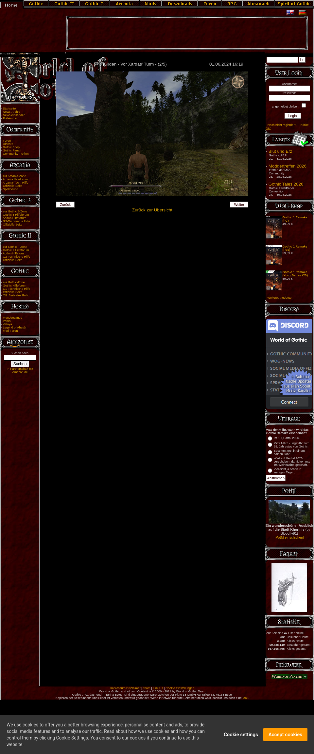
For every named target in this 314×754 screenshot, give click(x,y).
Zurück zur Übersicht (152, 210)
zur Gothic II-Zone (15, 246)
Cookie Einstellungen (180, 688)
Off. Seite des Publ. (16, 295)
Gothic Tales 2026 (286, 184)
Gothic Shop (11, 147)
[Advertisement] (187, 33)
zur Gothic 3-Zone (15, 211)
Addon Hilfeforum (14, 218)
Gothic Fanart (12, 150)
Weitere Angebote (279, 297)
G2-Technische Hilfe (16, 256)
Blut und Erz (280, 151)
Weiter (239, 205)
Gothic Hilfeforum (14, 285)
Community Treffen (16, 153)
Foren (7, 140)
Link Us (158, 688)
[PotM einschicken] (289, 537)
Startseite (9, 108)
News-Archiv (11, 111)
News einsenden (14, 115)
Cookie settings (241, 738)
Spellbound (10, 189)
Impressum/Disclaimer (125, 688)
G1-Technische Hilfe (16, 288)
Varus (7, 321)
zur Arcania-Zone (14, 176)
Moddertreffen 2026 (287, 166)
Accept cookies (285, 738)
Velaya (7, 324)
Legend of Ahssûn (15, 327)
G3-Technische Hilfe (16, 221)
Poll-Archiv (10, 118)
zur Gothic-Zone (14, 282)
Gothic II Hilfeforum (16, 250)
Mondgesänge (12, 317)
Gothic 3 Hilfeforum (16, 214)
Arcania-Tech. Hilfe (15, 182)
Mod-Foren (10, 330)
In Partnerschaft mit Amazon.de (20, 370)
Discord (8, 144)
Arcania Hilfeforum (15, 179)
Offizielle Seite (12, 186)
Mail (245, 698)
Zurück (65, 205)
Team (146, 688)
